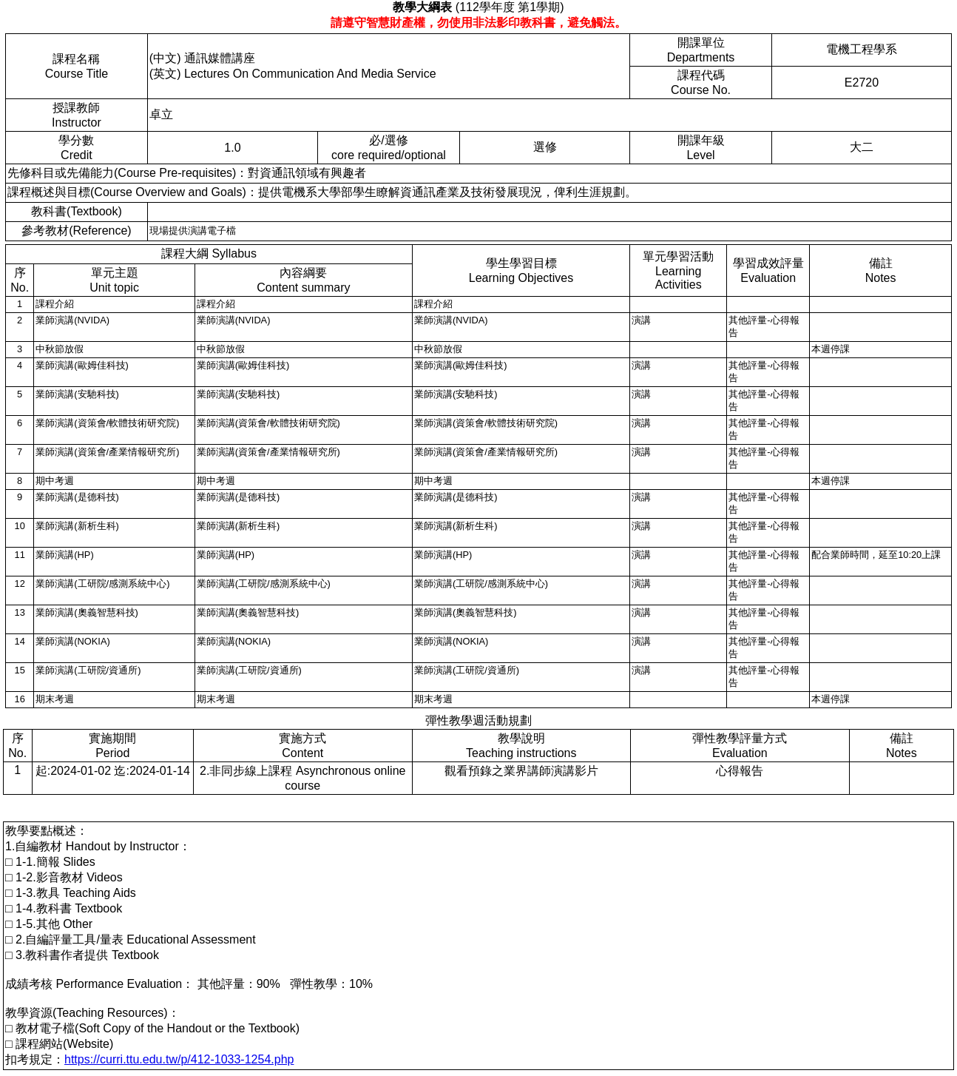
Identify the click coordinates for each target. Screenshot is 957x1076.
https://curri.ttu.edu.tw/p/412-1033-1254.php (179, 1059)
